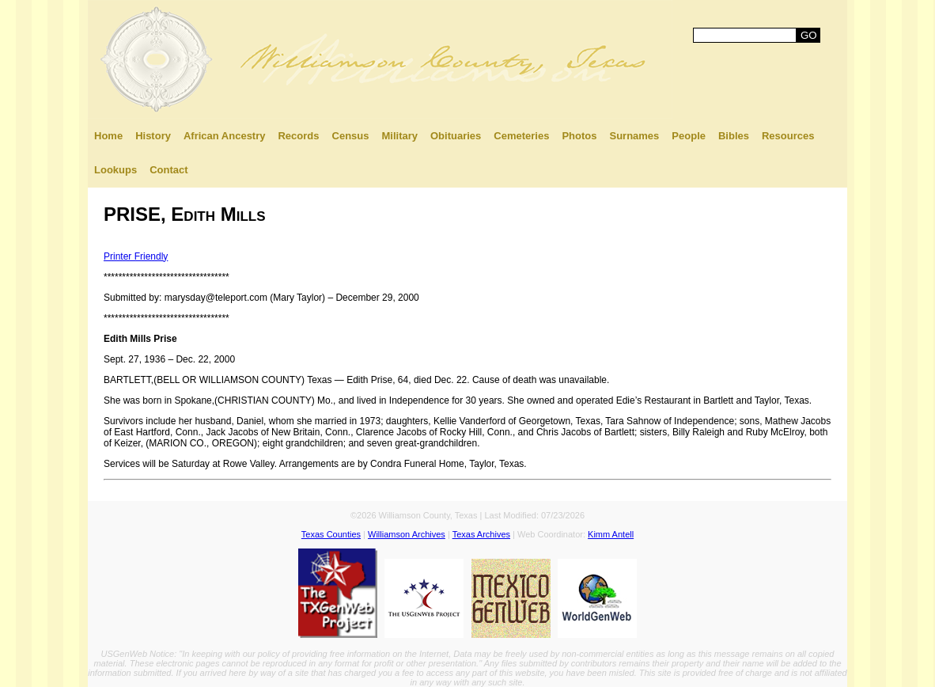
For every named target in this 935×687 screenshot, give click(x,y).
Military (399, 136)
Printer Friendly (136, 256)
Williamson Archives (406, 534)
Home (108, 136)
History (153, 136)
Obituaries (455, 136)
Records (298, 136)
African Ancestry (225, 136)
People (689, 136)
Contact (168, 170)
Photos (579, 136)
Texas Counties (331, 534)
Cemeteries (521, 136)
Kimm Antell (611, 534)
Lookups (115, 170)
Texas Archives (481, 534)
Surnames (634, 136)
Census (350, 136)
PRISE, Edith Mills (185, 214)
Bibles (733, 136)
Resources (788, 136)
